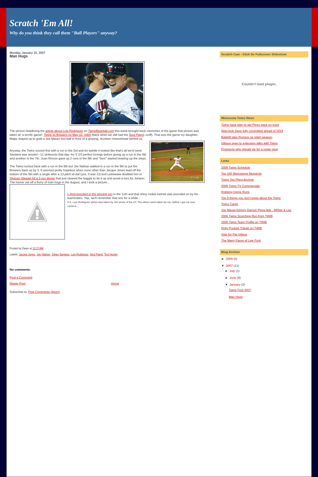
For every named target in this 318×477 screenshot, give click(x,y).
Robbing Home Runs (235, 192)
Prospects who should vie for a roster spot (249, 149)
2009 (230, 258)
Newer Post (17, 283)
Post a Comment (21, 277)
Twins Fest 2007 (240, 290)
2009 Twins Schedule (235, 167)
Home (115, 283)
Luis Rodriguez (79, 254)
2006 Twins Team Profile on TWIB (244, 222)
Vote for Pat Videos (234, 234)
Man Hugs (19, 56)
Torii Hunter (111, 254)
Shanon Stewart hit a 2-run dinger (32, 178)
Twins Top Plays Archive (237, 179)
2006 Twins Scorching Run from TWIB (247, 216)
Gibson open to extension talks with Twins (249, 143)
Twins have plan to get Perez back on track (250, 124)
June (233, 277)
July (233, 270)
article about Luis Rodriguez (64, 130)
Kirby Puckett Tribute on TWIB (241, 228)
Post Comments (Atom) (44, 291)
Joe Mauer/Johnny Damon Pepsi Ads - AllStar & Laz (256, 210)
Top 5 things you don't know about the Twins (250, 198)
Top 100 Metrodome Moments (241, 173)
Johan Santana (61, 254)
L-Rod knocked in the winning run (90, 194)
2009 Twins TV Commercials (240, 185)
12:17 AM (38, 248)
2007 (230, 265)
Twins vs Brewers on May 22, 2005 (67, 134)
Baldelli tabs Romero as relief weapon (246, 137)
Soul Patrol (136, 134)
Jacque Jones (27, 254)
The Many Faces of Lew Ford (241, 240)
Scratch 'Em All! (41, 23)
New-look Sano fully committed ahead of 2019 (252, 130)
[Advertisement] (242, 387)
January (235, 284)
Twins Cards (229, 204)
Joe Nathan (43, 254)
